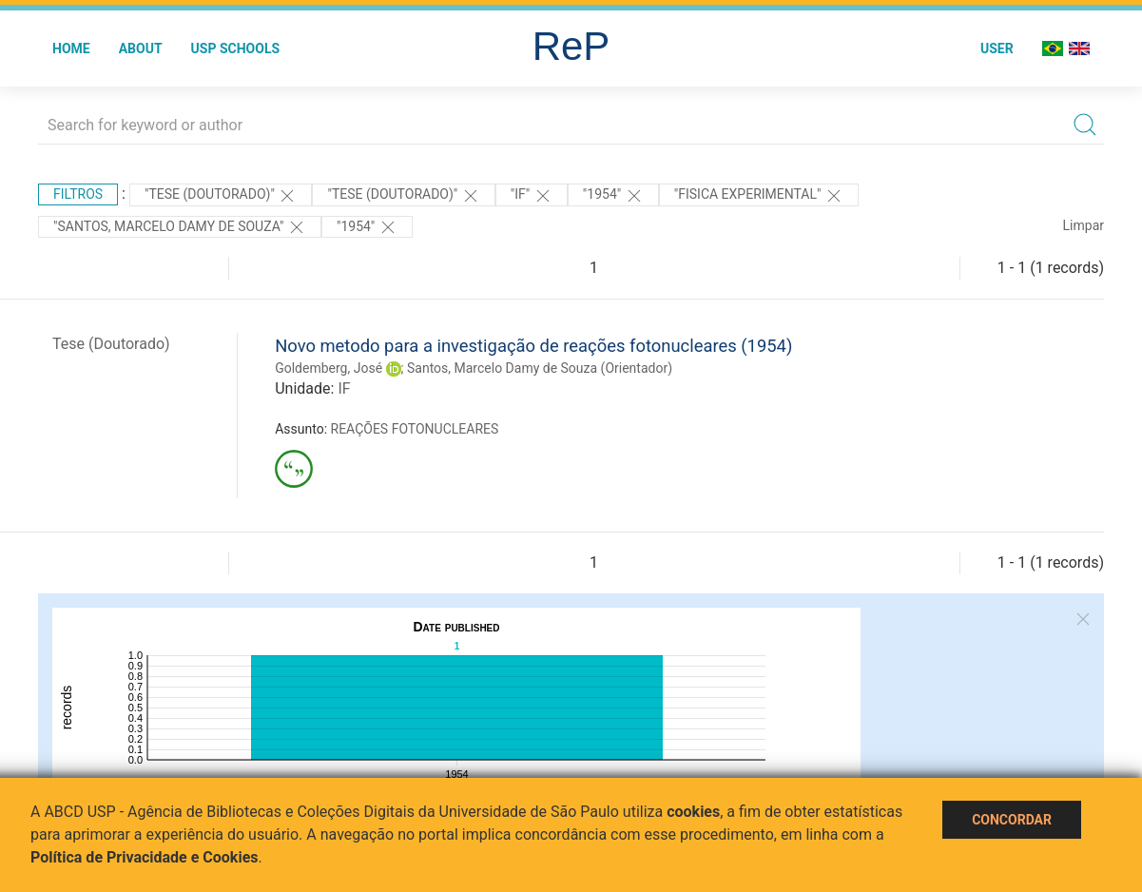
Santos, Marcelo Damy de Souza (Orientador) (539, 368)
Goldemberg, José (328, 368)
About (141, 48)
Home (71, 48)
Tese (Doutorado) (111, 344)
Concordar (1012, 819)
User (997, 48)
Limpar (1083, 225)
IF (344, 388)
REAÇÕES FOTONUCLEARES (415, 428)
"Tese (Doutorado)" (221, 195)
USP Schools (236, 48)
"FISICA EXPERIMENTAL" (758, 195)
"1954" (613, 195)
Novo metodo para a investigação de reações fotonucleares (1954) (533, 346)
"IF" (531, 195)
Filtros (78, 194)
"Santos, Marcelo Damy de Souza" (179, 227)
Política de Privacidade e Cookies (144, 857)
